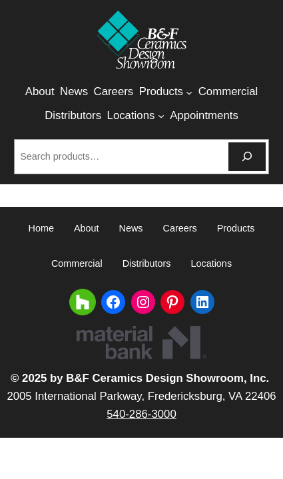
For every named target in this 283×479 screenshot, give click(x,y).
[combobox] (119, 156)
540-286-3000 (141, 414)
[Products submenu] (189, 92)
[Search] (247, 156)
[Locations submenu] (161, 115)
